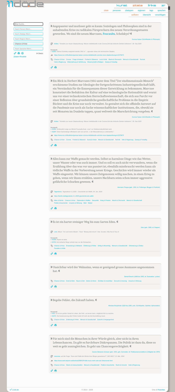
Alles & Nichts (58, 200)
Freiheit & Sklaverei (91, 59)
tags (151, 10)
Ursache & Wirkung (75, 203)
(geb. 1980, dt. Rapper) (150, 227)
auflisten (135, 15)
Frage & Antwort (78, 59)
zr (163, 5)
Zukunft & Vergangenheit (105, 319)
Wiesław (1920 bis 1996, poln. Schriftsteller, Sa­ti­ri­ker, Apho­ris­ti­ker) (134, 305)
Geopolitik (95, 200)
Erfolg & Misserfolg (104, 246)
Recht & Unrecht (121, 365)
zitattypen (129, 10)
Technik (142, 59)
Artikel (56, 43)
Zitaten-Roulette (20, 57)
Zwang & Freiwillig (111, 62)
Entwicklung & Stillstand (74, 246)
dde (25, 5)
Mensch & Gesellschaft (130, 59)
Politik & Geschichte (61, 203)
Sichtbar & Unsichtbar (105, 281)
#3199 (54, 239)
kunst (122, 5)
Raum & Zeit (80, 281)
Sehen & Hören (91, 281)
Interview (57, 356)
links (152, 5)
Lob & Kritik (103, 59)
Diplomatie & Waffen (84, 200)
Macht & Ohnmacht (115, 59)
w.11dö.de (14, 390)
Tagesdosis (58, 191)
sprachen (161, 10)
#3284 (54, 132)
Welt (85, 203)
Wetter (90, 203)
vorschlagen (160, 15)
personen (117, 10)
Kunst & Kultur (92, 139)
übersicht (147, 15)
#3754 (54, 242)
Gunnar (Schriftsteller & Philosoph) (146, 39)
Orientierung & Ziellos (136, 246)
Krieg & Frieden (105, 200)
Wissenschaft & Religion (95, 62)
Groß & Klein (70, 281)
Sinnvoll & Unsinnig (120, 281)
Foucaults (109, 33)
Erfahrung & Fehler (90, 246)
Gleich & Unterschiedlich (74, 365)
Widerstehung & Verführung (76, 62)
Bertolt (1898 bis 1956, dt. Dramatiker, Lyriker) (142, 276)
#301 (53, 313)
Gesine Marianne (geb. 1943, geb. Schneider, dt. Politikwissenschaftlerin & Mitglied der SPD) (126, 352)
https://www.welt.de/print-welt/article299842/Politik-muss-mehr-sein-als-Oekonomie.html (83, 360)
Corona (68, 59)
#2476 (54, 316)
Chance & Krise (59, 59)
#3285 (54, 51)
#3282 (54, 129)
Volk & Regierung (60, 62)
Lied (55, 232)
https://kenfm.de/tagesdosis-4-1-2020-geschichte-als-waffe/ (74, 196)
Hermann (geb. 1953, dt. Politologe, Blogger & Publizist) (138, 187)
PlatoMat (161, 390)
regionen (141, 10)
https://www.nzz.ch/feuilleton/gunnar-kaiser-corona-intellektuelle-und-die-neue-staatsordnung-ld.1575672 (89, 55)
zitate (138, 5)
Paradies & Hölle (59, 248)
